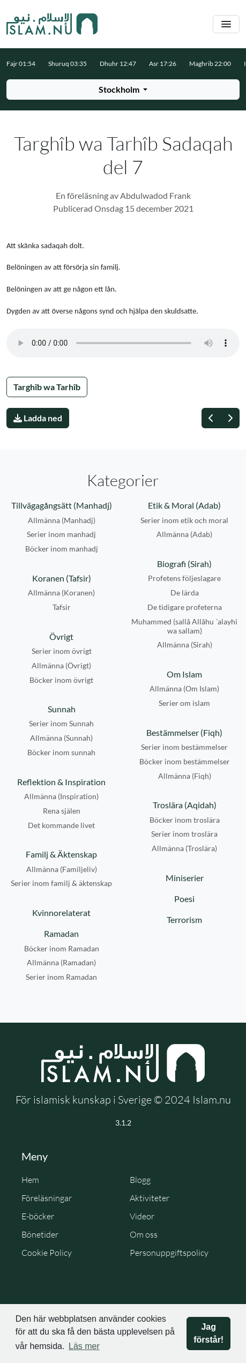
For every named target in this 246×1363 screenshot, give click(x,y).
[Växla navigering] (226, 24)
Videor (142, 1216)
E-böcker (37, 1216)
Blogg (140, 1179)
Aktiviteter (149, 1198)
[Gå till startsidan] (52, 24)
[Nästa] (230, 418)
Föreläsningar (46, 1198)
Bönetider (39, 1234)
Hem (30, 1179)
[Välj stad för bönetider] (123, 89)
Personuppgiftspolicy (169, 1252)
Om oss (144, 1234)
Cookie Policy (46, 1252)
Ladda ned (37, 418)
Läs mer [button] (84, 1346)
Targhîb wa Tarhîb (46, 387)
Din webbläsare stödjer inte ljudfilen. (123, 343)
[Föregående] (211, 418)
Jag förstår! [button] (208, 1333)
